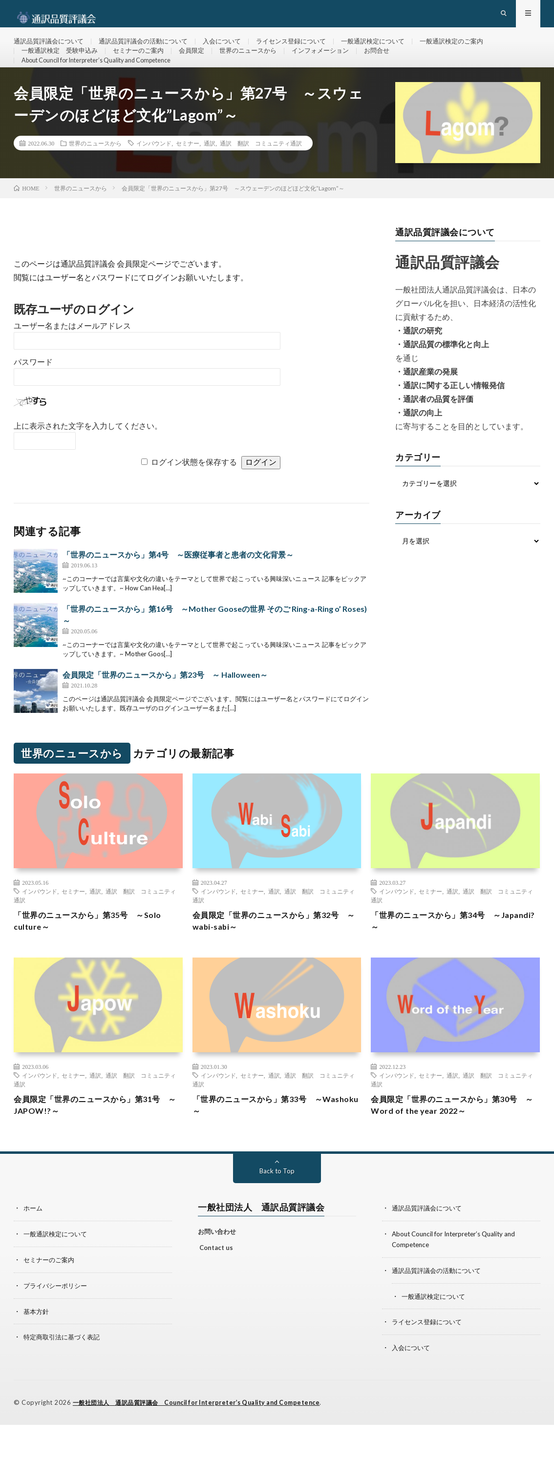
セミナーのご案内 (146, 67)
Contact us (216, 1285)
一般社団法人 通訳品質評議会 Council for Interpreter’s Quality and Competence (206, 1437)
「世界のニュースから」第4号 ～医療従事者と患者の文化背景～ (178, 587)
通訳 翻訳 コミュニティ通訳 (261, 176)
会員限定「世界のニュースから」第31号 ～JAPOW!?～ (98, 1141)
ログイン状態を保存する (194, 495)
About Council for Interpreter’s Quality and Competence (108, 85)
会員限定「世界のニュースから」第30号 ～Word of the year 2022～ (455, 1141)
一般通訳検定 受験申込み (62, 67)
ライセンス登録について (308, 48)
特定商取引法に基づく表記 (64, 1372)
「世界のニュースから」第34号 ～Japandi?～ (444, 955)
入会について (235, 48)
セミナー (187, 176)
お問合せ (398, 67)
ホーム (33, 1245)
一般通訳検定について (396, 48)
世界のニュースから (262, 67)
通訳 (209, 176)
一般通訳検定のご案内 (479, 48)
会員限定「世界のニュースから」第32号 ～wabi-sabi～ (276, 955)
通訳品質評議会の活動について (152, 48)
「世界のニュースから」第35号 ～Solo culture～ (96, 955)
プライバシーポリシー (57, 1321)
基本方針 (37, 1347)
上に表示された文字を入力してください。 (88, 459)
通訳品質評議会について (51, 48)
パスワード (33, 395)
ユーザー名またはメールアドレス (72, 358)
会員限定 (202, 67)
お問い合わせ (217, 1269)
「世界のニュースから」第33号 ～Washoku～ (265, 1141)
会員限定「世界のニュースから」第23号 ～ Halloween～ (165, 707)
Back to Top (276, 1208)
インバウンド (153, 176)
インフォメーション (338, 67)
